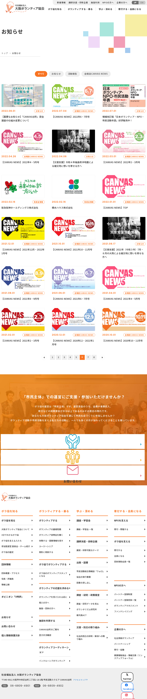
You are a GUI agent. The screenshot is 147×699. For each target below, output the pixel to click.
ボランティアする (48, 517)
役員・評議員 (7, 576)
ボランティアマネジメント (126, 602)
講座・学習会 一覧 (85, 526)
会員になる (119, 553)
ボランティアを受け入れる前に (53, 594)
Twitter (135, 672)
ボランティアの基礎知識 (50, 526)
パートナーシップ (122, 641)
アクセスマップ (79, 677)
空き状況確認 (45, 632)
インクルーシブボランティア (52, 658)
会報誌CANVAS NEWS (96, 73)
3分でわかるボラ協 (10, 532)
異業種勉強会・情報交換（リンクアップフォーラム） (128, 654)
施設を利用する (47, 617)
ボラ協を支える (122, 538)
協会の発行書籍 (84, 574)
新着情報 (61, 2)
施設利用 (95, 2)
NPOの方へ (108, 2)
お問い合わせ (8, 623)
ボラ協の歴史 (7, 549)
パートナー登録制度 (123, 591)
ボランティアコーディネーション (54, 647)
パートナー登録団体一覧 (125, 597)
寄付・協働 (119, 646)
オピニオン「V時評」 (12, 594)
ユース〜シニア (46, 543)
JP (135, 2)
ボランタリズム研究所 (87, 606)
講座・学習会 (83, 517)
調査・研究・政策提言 (88, 592)
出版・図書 (82, 559)
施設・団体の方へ (47, 605)
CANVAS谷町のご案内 (49, 626)
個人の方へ (44, 600)
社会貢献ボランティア (124, 635)
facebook (135, 679)
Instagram (135, 686)
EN (142, 2)
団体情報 (6, 561)
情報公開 (5, 581)
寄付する (118, 547)
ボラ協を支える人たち (11, 537)
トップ (4, 53)
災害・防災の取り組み (88, 624)
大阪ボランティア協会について (15, 526)
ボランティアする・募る (80, 9)
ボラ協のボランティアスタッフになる (53, 572)
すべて (41, 73)
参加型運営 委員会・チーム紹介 (15, 543)
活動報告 (72, 73)
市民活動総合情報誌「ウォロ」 (91, 568)
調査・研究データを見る (88, 601)
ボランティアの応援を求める (54, 585)
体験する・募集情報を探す (51, 537)
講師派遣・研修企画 (78, 2)
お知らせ (56, 73)
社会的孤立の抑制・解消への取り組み (91, 635)
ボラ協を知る (55, 9)
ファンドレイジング (123, 608)
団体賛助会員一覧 (122, 559)
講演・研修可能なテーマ (88, 547)
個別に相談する (46, 549)
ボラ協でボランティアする (53, 561)
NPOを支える (121, 517)
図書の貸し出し (84, 579)
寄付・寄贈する (121, 526)
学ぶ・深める (105, 9)
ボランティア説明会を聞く (51, 532)
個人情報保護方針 (10, 632)
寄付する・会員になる (129, 9)
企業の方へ (122, 2)
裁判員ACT (82, 612)
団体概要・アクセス (10, 570)
